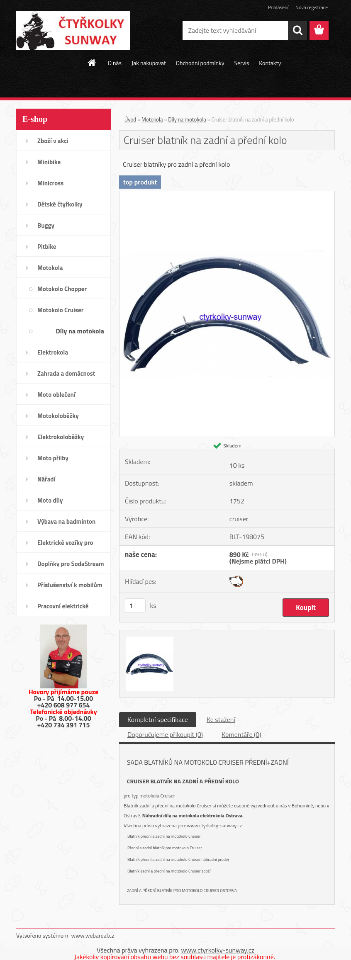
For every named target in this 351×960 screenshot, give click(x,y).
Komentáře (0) (241, 734)
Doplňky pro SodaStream (70, 564)
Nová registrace (311, 7)
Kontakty (270, 62)
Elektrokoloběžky (60, 437)
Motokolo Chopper (62, 289)
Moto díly (50, 500)
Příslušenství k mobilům (69, 585)
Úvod (130, 119)
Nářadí (46, 479)
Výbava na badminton (66, 521)
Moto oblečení (56, 394)
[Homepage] (92, 62)
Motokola (50, 267)
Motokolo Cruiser (60, 310)
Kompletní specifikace (157, 719)
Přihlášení (278, 7)
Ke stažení (221, 719)
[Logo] (73, 30)
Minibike (49, 162)
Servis (241, 62)
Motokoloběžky (58, 415)
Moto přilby (52, 458)
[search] (297, 30)
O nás (115, 62)
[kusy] (135, 605)
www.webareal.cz (93, 935)
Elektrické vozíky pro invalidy (65, 545)
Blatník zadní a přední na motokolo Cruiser (168, 805)
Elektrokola (52, 352)
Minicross (50, 183)
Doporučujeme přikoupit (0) (165, 734)
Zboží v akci (52, 141)
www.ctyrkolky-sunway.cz (214, 825)
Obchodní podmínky (200, 62)
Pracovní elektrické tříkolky (62, 608)
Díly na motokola (80, 331)
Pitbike (46, 246)
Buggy (45, 225)
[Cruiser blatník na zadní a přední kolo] (226, 194)
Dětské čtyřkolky (59, 204)
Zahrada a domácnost (66, 373)
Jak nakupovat (149, 62)
